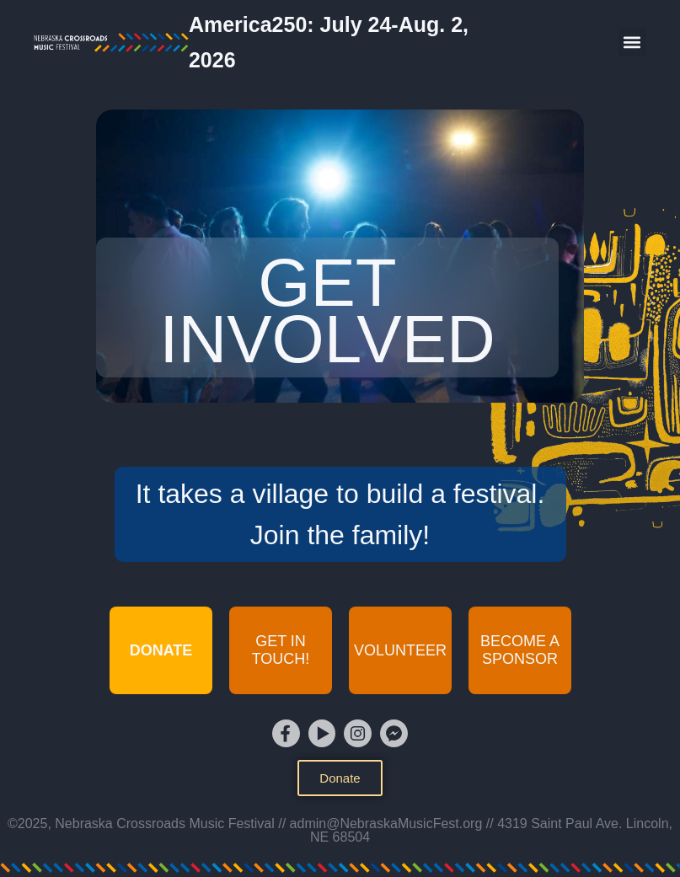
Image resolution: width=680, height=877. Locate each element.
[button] (632, 42)
